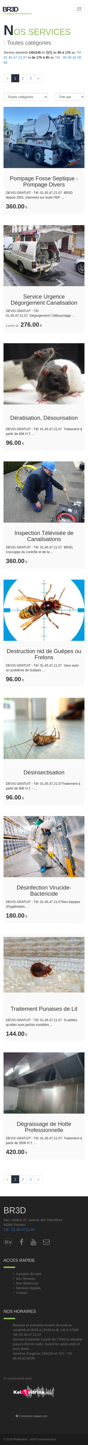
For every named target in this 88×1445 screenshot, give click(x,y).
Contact (21, 1293)
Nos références (27, 1283)
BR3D (10, 9)
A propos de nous (29, 1274)
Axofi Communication (43, 1439)
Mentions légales (28, 1288)
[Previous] (7, 78)
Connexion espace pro (31, 1416)
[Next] (38, 78)
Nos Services (25, 1278)
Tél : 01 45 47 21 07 (19, 1230)
